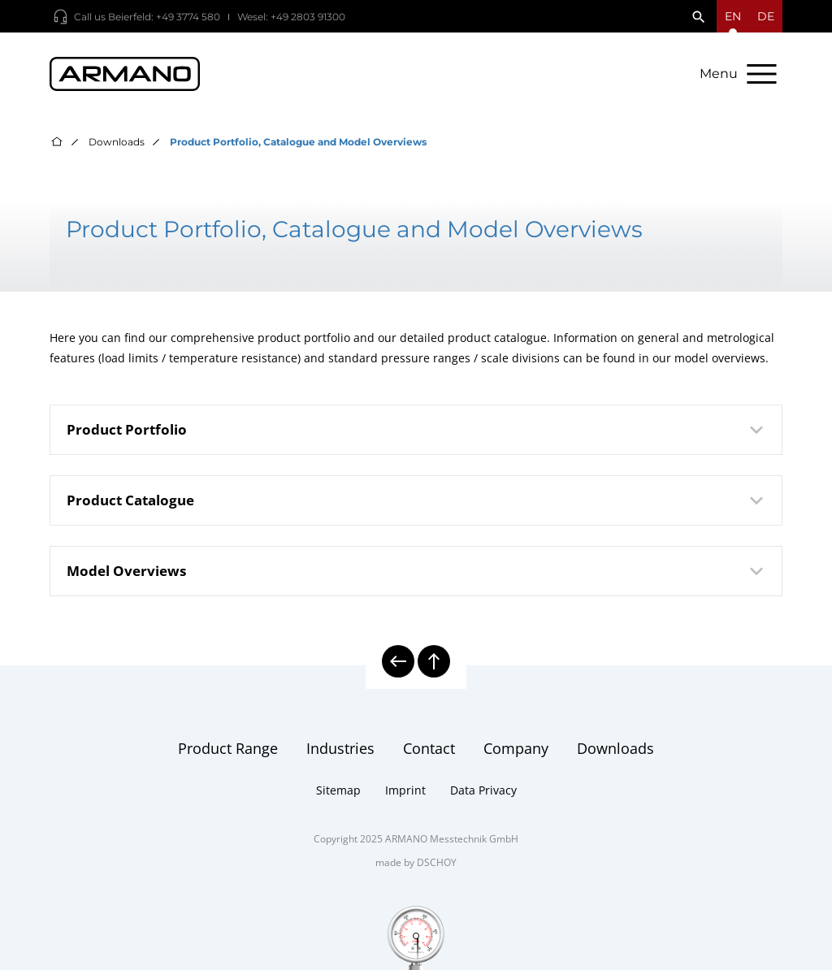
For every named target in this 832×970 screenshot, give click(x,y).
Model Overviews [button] (418, 571)
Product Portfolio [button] (418, 430)
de (765, 16)
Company (515, 748)
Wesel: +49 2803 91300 (291, 17)
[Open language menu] (733, 16)
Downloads (117, 142)
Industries (340, 748)
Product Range (228, 748)
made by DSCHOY (416, 862)
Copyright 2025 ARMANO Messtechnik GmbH (416, 839)
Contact (429, 748)
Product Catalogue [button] (418, 500)
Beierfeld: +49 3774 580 (164, 17)
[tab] (416, 430)
